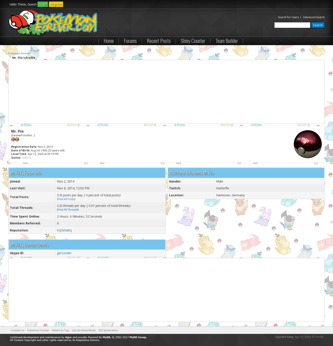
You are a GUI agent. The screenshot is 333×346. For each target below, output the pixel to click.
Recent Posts (159, 40)
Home (109, 40)
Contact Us (17, 330)
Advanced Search (314, 17)
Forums (130, 40)
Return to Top (60, 330)
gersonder (64, 253)
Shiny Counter (193, 40)
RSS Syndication (108, 330)
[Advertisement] (166, 91)
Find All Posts (66, 199)
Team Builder (226, 40)
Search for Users (288, 17)
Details (65, 230)
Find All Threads (68, 209)
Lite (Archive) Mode (84, 330)
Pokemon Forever (19, 53)
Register (56, 4)
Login (43, 4)
